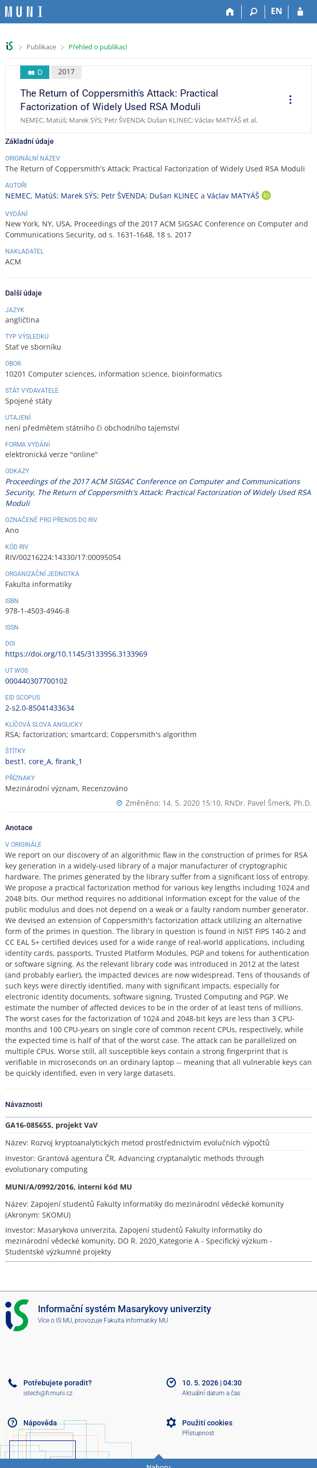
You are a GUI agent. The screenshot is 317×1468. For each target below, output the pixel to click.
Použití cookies (207, 1423)
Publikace (41, 46)
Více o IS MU (55, 1320)
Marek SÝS (79, 196)
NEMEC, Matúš (31, 196)
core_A (40, 761)
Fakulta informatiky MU (136, 1320)
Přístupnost (198, 1433)
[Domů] (230, 12)
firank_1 (69, 761)
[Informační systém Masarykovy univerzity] (24, 11)
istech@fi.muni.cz (48, 1393)
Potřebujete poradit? (57, 1383)
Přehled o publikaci (97, 46)
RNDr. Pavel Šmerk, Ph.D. (268, 803)
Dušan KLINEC (174, 196)
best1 (14, 761)
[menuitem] (287, 101)
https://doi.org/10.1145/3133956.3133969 (76, 654)
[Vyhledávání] (253, 12)
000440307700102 (36, 681)
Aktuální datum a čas (211, 1393)
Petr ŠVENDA (123, 196)
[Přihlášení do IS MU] (300, 12)
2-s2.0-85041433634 (39, 708)
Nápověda (40, 1423)
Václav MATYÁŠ (234, 196)
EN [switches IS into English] (276, 11)
